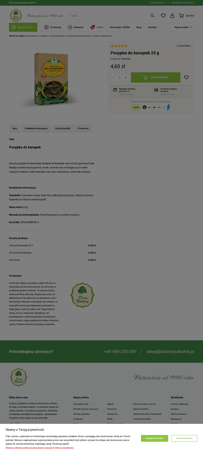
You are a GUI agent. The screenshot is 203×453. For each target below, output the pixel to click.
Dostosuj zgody (184, 438)
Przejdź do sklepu (155, 438)
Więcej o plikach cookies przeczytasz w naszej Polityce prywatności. (40, 447)
